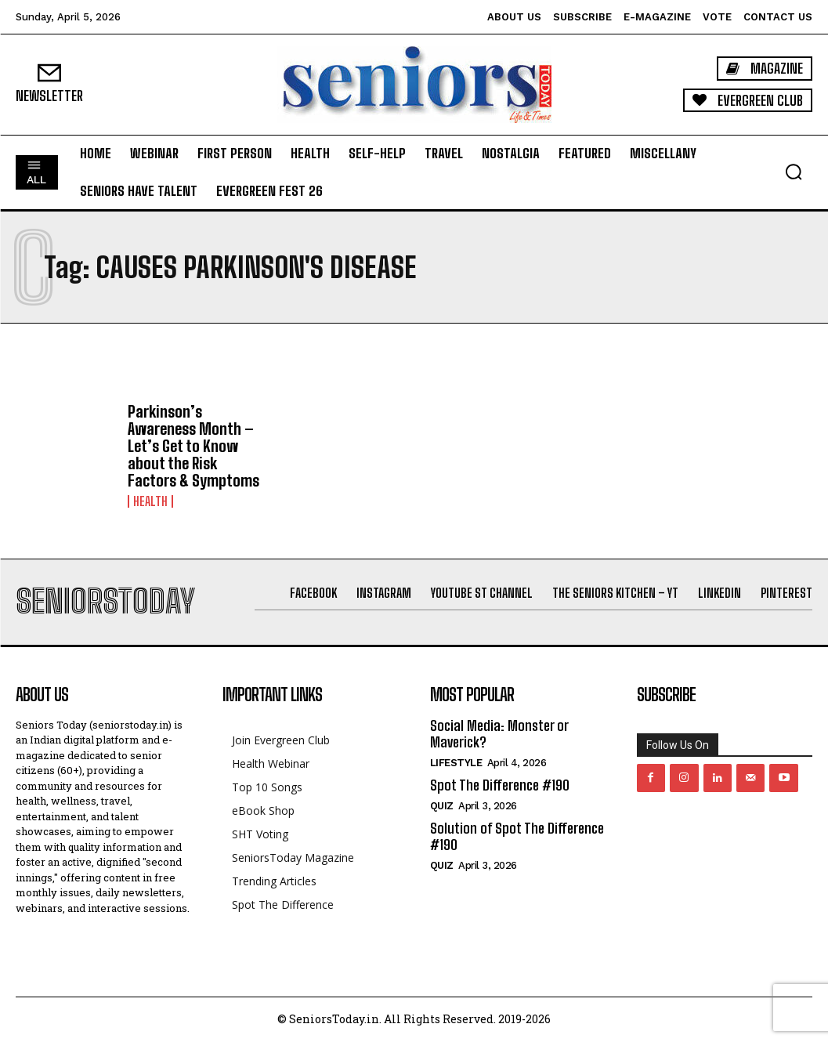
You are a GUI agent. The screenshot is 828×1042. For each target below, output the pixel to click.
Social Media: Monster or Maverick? (499, 734)
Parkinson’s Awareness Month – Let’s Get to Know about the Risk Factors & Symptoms (193, 446)
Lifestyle (456, 763)
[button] (793, 171)
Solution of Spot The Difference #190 (517, 836)
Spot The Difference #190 (499, 785)
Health (150, 501)
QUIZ (442, 806)
